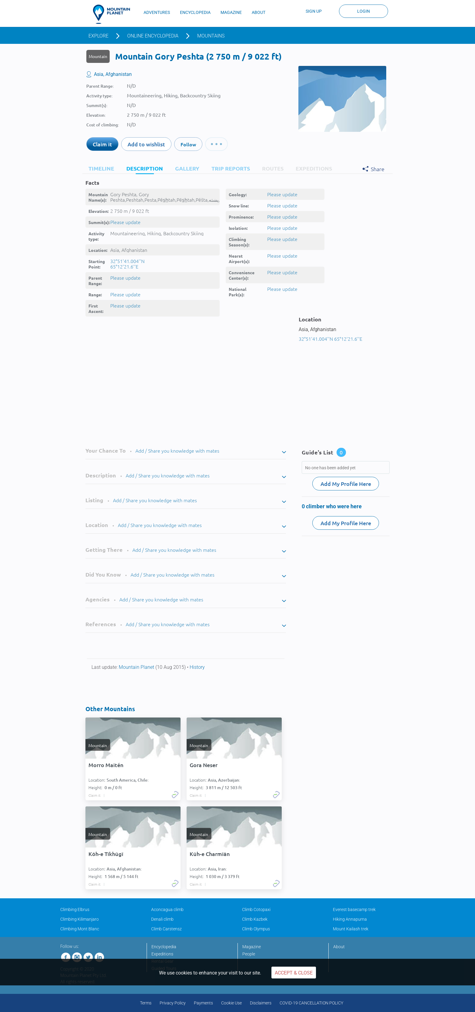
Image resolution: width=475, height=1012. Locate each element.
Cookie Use (231, 1003)
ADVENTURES (157, 12)
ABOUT (258, 12)
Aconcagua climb (167, 909)
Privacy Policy (173, 1003)
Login (363, 11)
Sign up (314, 11)
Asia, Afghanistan (113, 74)
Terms (145, 1003)
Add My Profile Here (346, 483)
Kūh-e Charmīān (210, 854)
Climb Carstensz (166, 928)
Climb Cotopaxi (256, 909)
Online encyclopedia (152, 36)
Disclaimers (260, 1003)
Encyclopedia (163, 946)
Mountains (210, 36)
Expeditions (162, 954)
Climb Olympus (256, 928)
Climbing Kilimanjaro (79, 919)
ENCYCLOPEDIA (195, 12)
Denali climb (162, 919)
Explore (98, 36)
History (197, 667)
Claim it (102, 144)
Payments (203, 1003)
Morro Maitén (106, 765)
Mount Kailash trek (350, 928)
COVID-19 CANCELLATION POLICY (311, 1003)
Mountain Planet (137, 667)
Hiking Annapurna (350, 919)
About (339, 946)
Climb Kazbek (254, 919)
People (248, 954)
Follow (188, 144)
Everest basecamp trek (354, 909)
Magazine (251, 946)
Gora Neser (204, 765)
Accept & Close (294, 973)
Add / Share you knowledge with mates (177, 450)
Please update (125, 222)
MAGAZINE (231, 12)
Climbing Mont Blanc (79, 928)
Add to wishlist (146, 144)
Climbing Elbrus (74, 909)
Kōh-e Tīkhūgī (105, 854)
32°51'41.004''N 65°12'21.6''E (127, 264)
